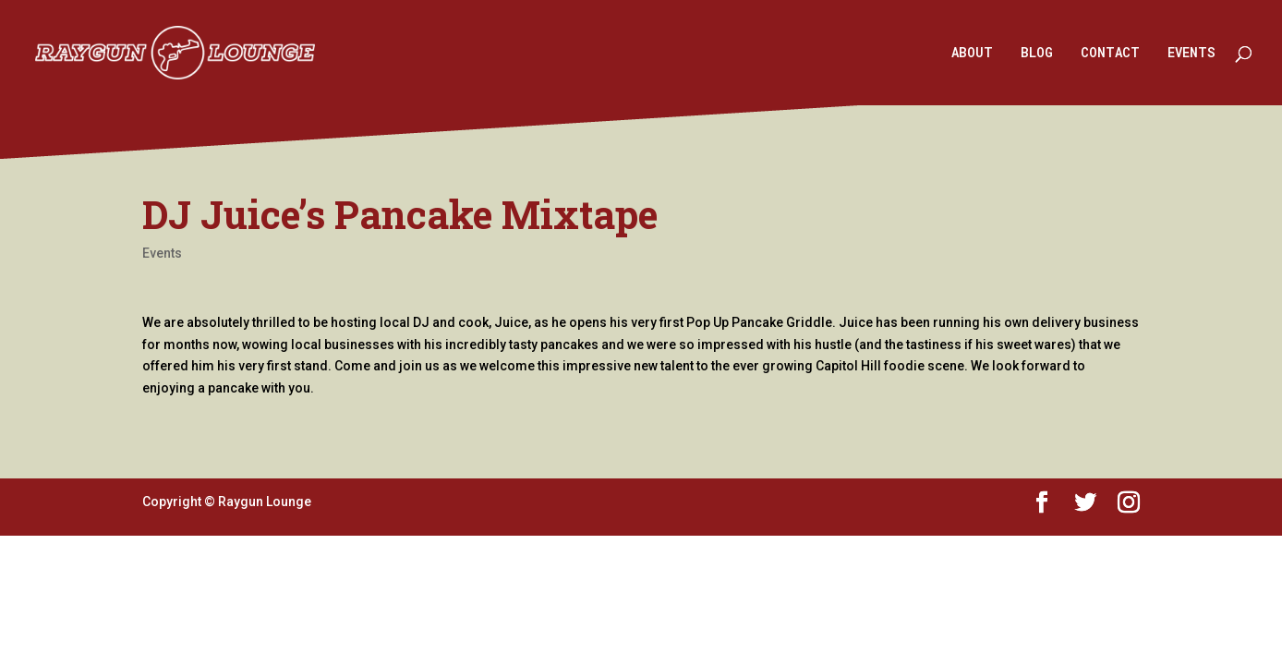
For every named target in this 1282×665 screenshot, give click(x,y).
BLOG (1037, 53)
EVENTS (1191, 53)
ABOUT (972, 53)
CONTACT (1110, 53)
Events (162, 253)
